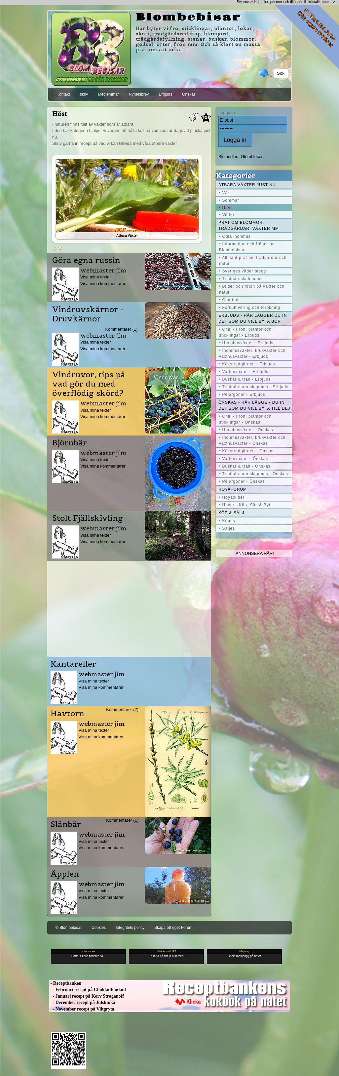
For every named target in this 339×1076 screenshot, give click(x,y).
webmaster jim (103, 270)
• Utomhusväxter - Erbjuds (246, 343)
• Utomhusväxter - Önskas (246, 430)
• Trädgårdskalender (240, 278)
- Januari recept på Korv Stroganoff (86, 996)
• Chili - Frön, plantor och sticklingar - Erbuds (245, 332)
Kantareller (73, 664)
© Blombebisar (69, 927)
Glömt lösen (252, 156)
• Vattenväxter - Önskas (243, 458)
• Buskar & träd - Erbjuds (245, 379)
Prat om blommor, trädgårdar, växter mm (248, 225)
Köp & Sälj (231, 513)
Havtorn (67, 713)
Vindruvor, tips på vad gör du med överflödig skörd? (88, 384)
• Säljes (227, 528)
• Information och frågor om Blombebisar (247, 247)
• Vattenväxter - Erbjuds (243, 371)
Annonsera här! (255, 553)
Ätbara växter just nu (247, 185)
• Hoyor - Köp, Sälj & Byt (244, 505)
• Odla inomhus (235, 236)
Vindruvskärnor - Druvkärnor (88, 314)
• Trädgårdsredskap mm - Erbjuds (253, 387)
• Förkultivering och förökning (249, 307)
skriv (84, 94)
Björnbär (69, 442)
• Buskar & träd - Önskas (245, 466)
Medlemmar (108, 94)
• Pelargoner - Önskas (242, 481)
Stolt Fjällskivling (87, 518)
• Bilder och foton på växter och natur (251, 289)
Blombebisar (189, 17)
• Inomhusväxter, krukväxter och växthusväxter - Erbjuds (252, 353)
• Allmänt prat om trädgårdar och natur (252, 260)
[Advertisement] (129, 607)
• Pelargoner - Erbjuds (242, 394)
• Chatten (229, 300)
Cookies (99, 927)
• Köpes (227, 520)
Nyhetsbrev (139, 94)
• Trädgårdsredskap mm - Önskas (253, 474)
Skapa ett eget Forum (173, 927)
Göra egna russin (86, 260)
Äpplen (65, 874)
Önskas (189, 94)
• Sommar (229, 200)
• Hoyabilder (232, 497)
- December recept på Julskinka (82, 1002)
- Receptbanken (65, 983)
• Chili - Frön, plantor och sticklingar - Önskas (245, 419)
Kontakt (63, 94)
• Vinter (227, 214)
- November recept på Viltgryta (81, 1009)
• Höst (225, 208)
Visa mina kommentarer (103, 283)
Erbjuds (165, 94)
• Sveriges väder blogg (242, 271)
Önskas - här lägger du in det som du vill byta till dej (254, 405)
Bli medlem (229, 156)
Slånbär (66, 824)
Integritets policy (130, 927)
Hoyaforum (232, 489)
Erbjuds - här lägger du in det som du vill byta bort (252, 318)
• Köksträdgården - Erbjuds (247, 364)
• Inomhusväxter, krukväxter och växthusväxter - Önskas (252, 440)
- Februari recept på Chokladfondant (87, 989)
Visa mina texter (95, 276)
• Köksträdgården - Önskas (247, 451)
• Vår (224, 192)
